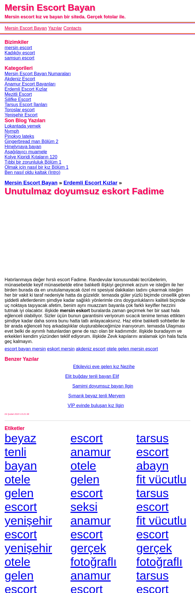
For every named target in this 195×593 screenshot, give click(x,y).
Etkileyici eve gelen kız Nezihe (70, 366)
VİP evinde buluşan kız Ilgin (64, 405)
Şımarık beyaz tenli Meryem (65, 395)
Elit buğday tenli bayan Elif (62, 376)
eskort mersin (61, 348)
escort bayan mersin (25, 348)
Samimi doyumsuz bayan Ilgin (69, 386)
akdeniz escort (90, 348)
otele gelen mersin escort (132, 348)
